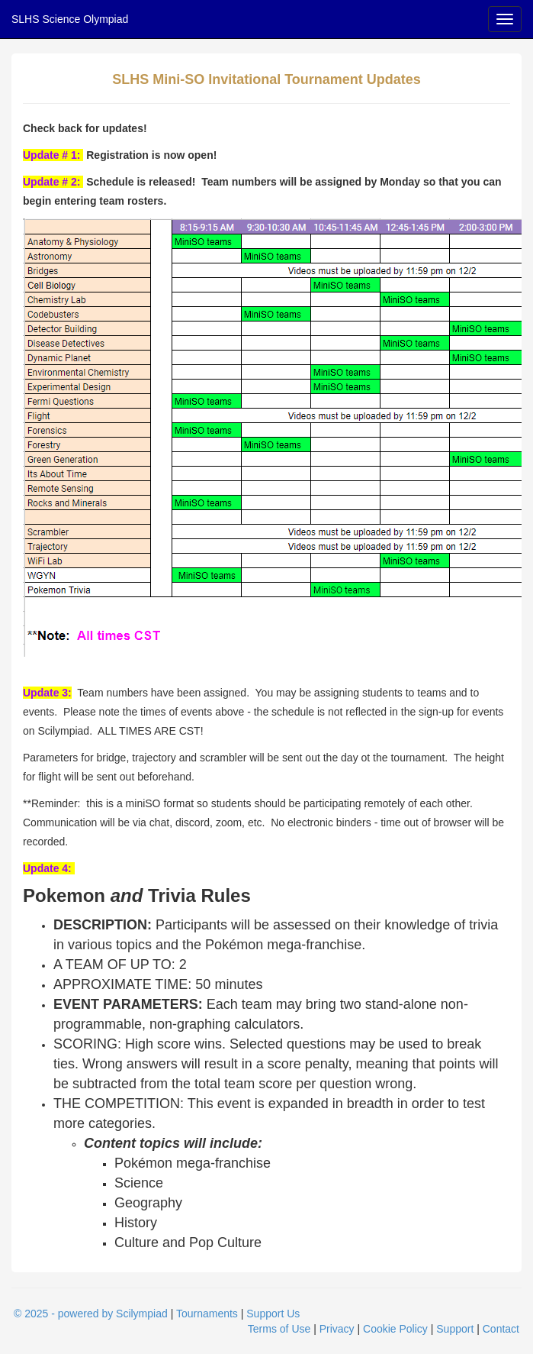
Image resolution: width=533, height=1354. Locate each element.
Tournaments (207, 1313)
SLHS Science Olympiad (69, 19)
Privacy (337, 1329)
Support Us (273, 1313)
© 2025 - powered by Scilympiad (91, 1313)
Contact (501, 1329)
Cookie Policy (395, 1329)
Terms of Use (279, 1329)
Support (455, 1329)
